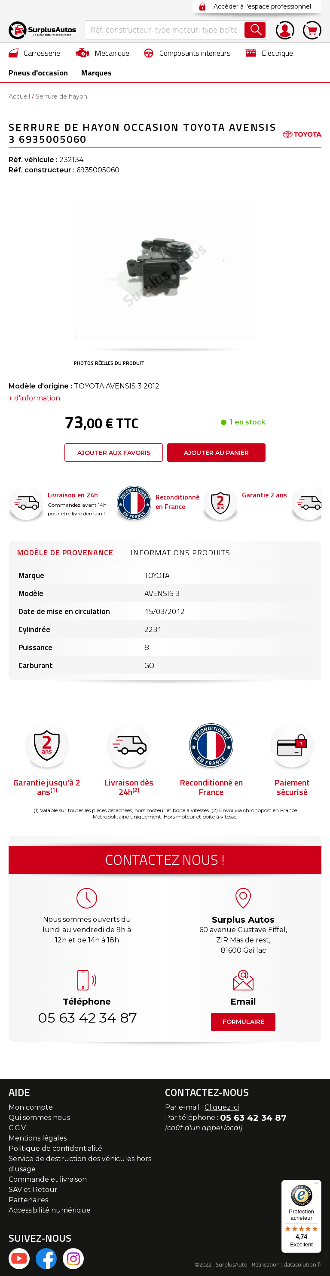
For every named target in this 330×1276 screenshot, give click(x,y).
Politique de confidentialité (55, 1148)
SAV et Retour (33, 1190)
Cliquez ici (222, 1107)
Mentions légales (38, 1138)
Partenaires (28, 1200)
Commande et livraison (48, 1179)
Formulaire (243, 1022)
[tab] (65, 551)
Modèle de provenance (65, 552)
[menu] (165, 62)
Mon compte (31, 1107)
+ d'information (34, 398)
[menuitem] (34, 53)
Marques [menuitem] (94, 72)
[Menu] (316, 1185)
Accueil (19, 96)
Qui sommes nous (39, 1117)
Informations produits (180, 552)
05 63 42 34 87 (87, 1017)
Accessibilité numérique (50, 1210)
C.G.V (17, 1128)
